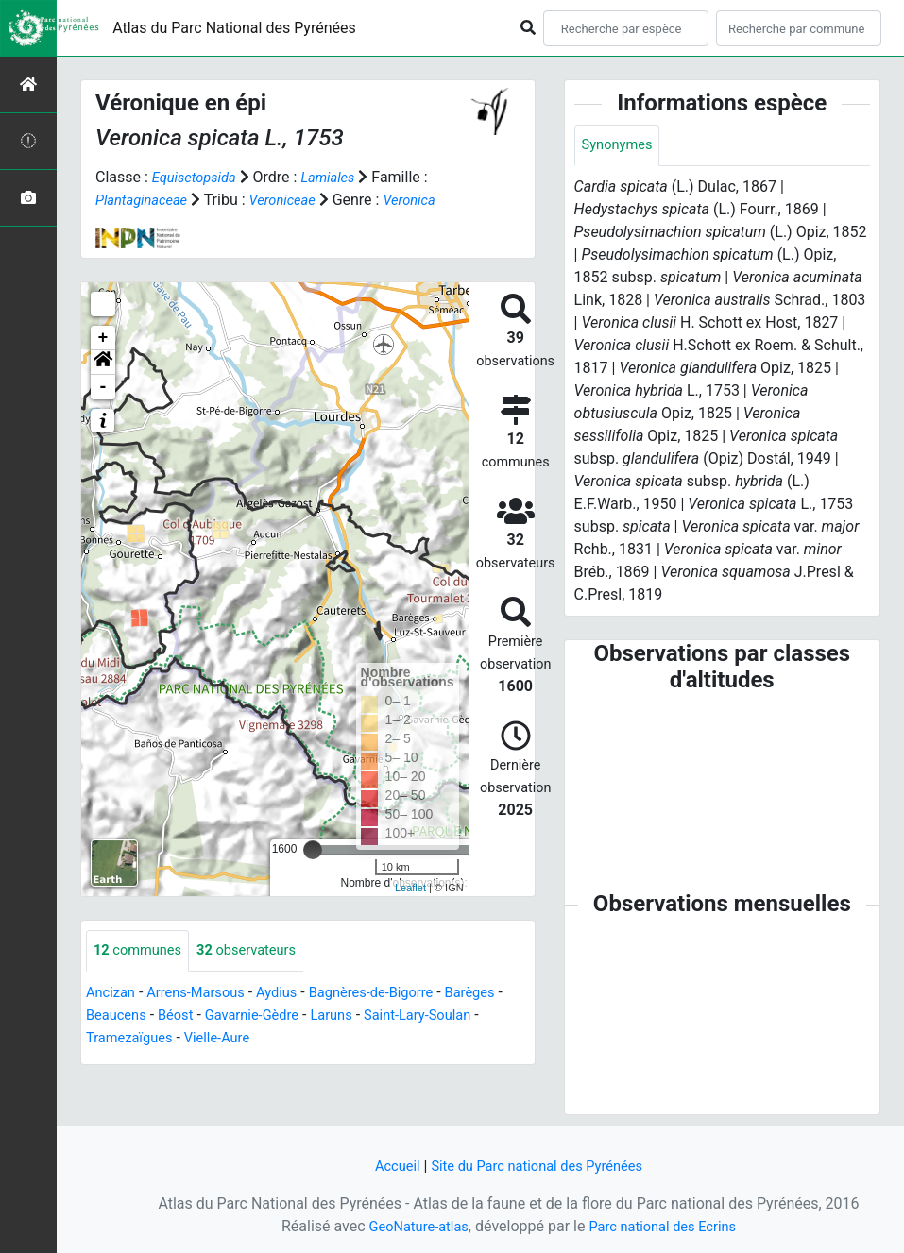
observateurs (259, 951)
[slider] (312, 849)
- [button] (103, 387)
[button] (103, 362)
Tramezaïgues (191, 1039)
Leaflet (410, 887)
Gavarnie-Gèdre (332, 1016)
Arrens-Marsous (205, 994)
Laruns (419, 1016)
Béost (249, 1016)
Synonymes (620, 146)
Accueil (387, 1166)
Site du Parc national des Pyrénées (539, 1166)
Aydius (293, 994)
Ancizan (113, 994)
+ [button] (103, 338)
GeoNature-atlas (412, 1226)
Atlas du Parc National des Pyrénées (234, 28)
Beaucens (186, 1016)
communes (142, 951)
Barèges (113, 1016)
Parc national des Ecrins (667, 1226)
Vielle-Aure (286, 1039)
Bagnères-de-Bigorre (395, 994)
